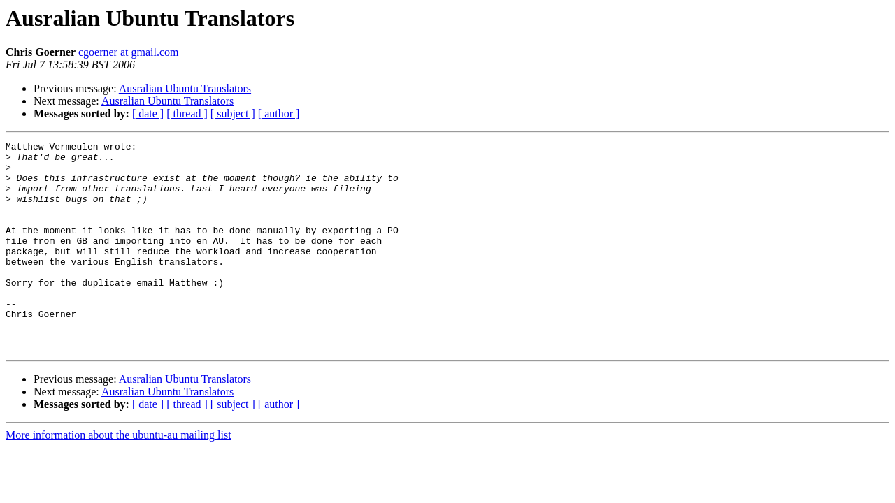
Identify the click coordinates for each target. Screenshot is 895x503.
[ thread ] (187, 113)
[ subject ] (232, 113)
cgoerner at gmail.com (128, 52)
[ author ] (279, 113)
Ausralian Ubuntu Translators (185, 88)
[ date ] (148, 113)
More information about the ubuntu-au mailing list (118, 477)
